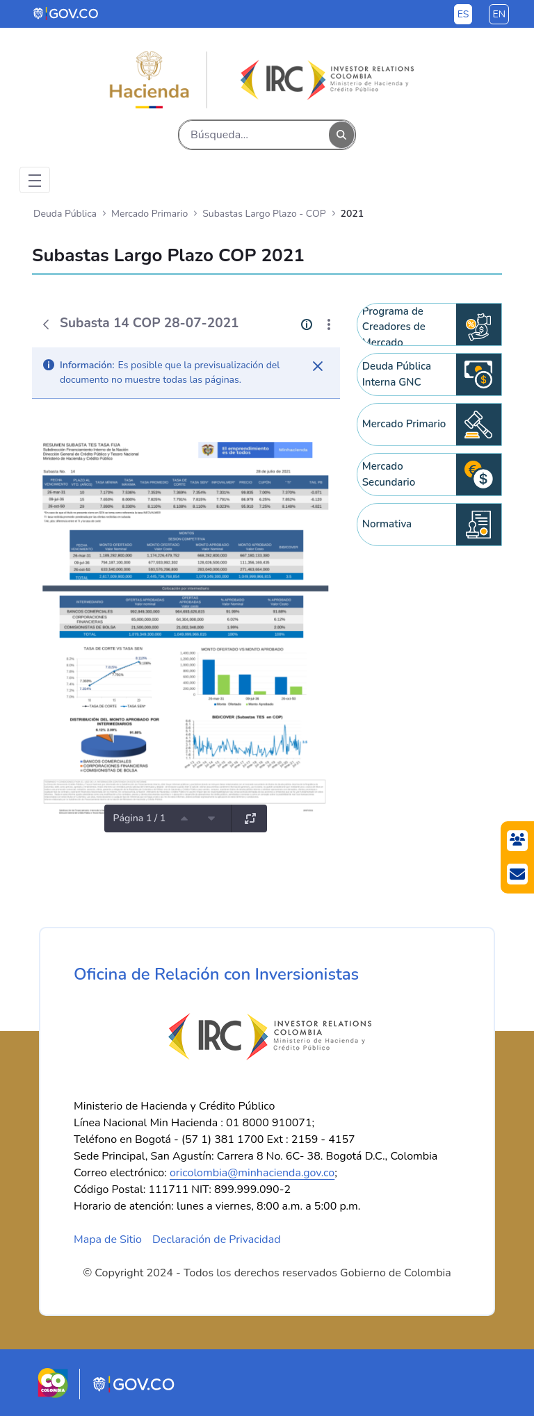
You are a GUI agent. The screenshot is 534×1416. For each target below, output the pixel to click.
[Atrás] (46, 324)
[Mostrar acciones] (329, 324)
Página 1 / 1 (139, 818)
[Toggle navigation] (34, 180)
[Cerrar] (318, 366)
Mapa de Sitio (108, 1239)
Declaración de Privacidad (216, 1239)
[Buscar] (254, 135)
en (498, 14)
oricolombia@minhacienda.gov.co (252, 1172)
